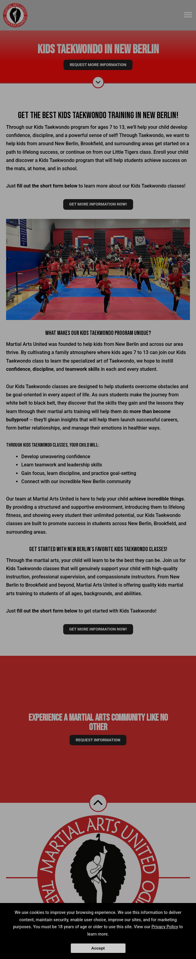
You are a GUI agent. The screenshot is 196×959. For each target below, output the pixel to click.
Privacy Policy (165, 926)
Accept (98, 948)
